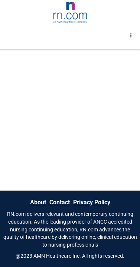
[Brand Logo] (70, 12)
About (38, 202)
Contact (59, 202)
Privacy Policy (91, 202)
